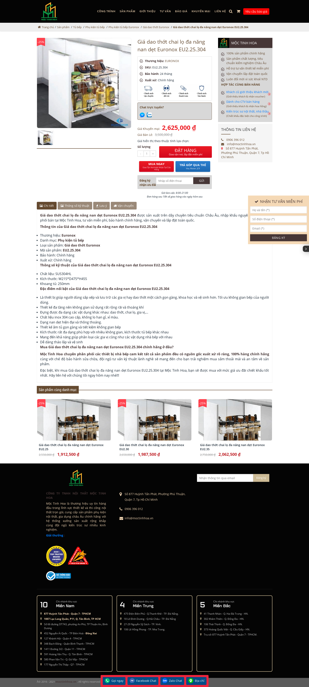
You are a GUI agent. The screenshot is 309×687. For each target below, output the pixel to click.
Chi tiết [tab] (47, 206)
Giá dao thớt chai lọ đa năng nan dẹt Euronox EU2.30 (151, 447)
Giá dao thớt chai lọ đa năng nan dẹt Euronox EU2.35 (232, 447)
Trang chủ (48, 27)
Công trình (106, 11)
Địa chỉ (196, 681)
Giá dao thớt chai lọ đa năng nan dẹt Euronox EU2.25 (71, 447)
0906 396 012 (233, 140)
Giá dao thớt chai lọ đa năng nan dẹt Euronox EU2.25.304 (210, 27)
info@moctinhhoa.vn (238, 144)
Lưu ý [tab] (101, 206)
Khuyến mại (201, 11)
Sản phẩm (127, 11)
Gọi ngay (114, 681)
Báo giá (181, 11)
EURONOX (172, 61)
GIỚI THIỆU (148, 11)
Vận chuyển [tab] (124, 206)
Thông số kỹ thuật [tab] (75, 206)
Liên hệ (220, 11)
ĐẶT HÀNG (185, 152)
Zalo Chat (172, 681)
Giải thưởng (54, 535)
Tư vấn (165, 11)
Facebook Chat (143, 681)
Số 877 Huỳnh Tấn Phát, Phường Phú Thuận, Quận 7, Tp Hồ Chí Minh (245, 152)
